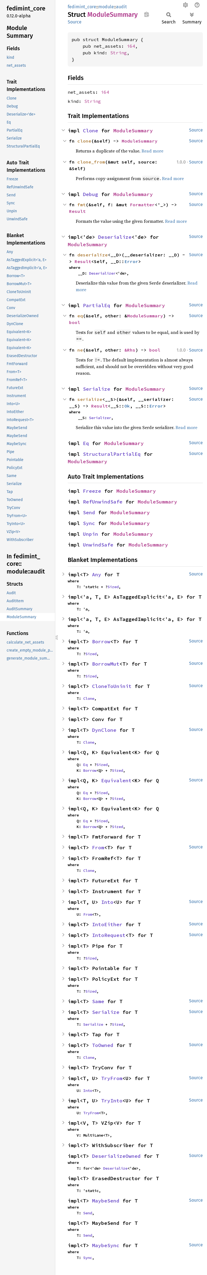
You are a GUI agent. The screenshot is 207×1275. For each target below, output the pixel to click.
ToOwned (102, 1045)
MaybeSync (105, 1245)
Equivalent (116, 780)
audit (121, 6)
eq (80, 315)
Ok (127, 406)
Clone (90, 130)
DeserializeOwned (116, 1156)
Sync (89, 523)
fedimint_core (82, 6)
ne (80, 350)
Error (131, 261)
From (98, 847)
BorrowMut (105, 664)
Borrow (101, 641)
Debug (90, 194)
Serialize (96, 389)
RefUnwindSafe (102, 502)
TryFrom (111, 1078)
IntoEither (107, 924)
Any (96, 574)
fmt (81, 204)
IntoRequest (108, 935)
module (106, 6)
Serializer (100, 417)
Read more (152, 151)
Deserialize (115, 237)
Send (89, 512)
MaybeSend (105, 1201)
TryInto (111, 1100)
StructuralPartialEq (112, 454)
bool (74, 322)
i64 (131, 46)
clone (84, 141)
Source (75, 22)
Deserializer (102, 273)
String (118, 52)
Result (77, 211)
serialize (89, 399)
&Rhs (129, 350)
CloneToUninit (112, 686)
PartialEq (96, 305)
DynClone (104, 730)
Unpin (90, 534)
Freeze (92, 491)
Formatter (142, 204)
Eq (86, 443)
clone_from (91, 162)
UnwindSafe (98, 545)
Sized (113, 586)
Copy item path (146, 14)
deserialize (92, 255)
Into (107, 902)
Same (98, 1001)
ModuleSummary (133, 130)
